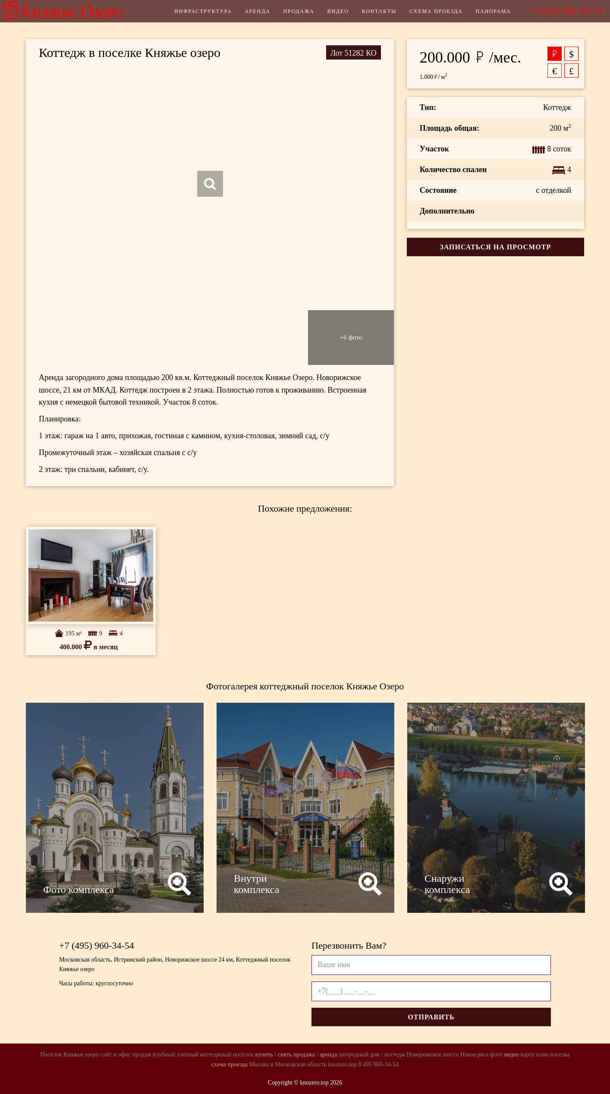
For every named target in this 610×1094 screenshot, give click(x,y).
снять (285, 1054)
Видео (326, 15)
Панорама (482, 15)
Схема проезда (424, 15)
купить (264, 1054)
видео (511, 1054)
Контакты (367, 15)
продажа (304, 1054)
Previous (63, 184)
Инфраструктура (191, 15)
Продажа (287, 15)
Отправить (431, 1017)
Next (357, 184)
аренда (328, 1054)
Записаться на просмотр (495, 247)
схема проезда (229, 1064)
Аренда (246, 15)
